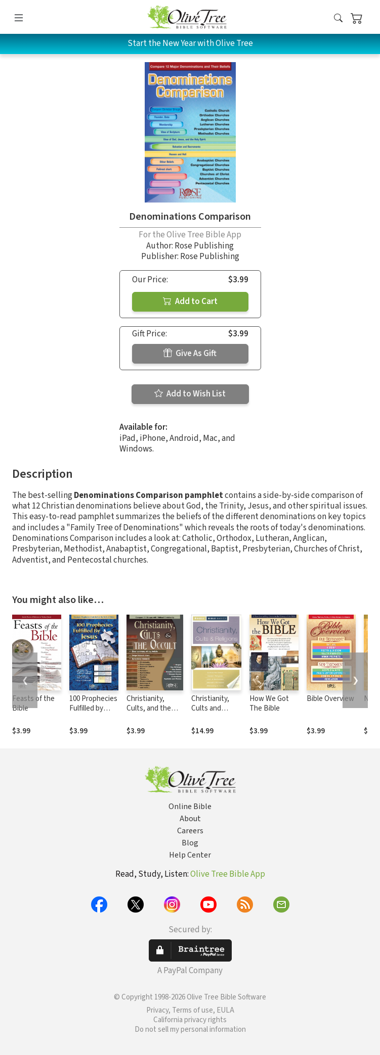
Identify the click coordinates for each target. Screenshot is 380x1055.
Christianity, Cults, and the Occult (148, 708)
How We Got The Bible (269, 703)
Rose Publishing (204, 246)
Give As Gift (190, 353)
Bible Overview (330, 698)
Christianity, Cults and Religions (210, 708)
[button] (338, 19)
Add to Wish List (190, 394)
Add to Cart (190, 301)
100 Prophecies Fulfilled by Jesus (93, 708)
